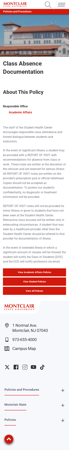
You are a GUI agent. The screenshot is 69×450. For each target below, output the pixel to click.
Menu (61, 2)
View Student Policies (34, 281)
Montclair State (15, 404)
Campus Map (20, 348)
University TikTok (42, 367)
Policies (10, 420)
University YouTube (33, 367)
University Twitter (7, 367)
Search (48, 2)
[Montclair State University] (15, 4)
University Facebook (16, 367)
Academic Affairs (20, 112)
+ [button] (63, 390)
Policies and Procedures (17, 11)
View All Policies (34, 291)
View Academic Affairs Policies (34, 272)
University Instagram (25, 367)
